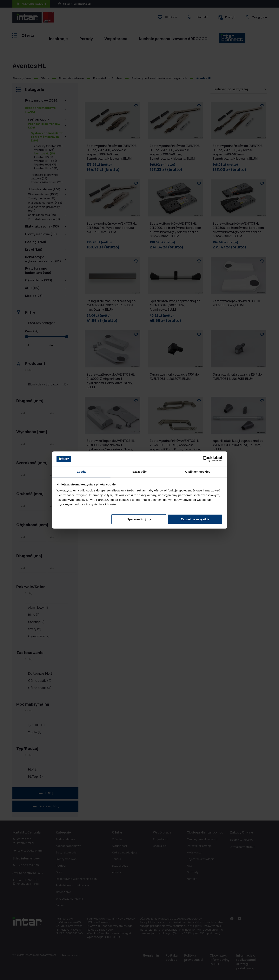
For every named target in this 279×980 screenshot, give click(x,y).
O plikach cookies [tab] (197, 471)
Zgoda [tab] (81, 471)
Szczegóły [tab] (139, 471)
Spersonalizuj (139, 519)
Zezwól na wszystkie (195, 519)
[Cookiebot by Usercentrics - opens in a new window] (206, 459)
